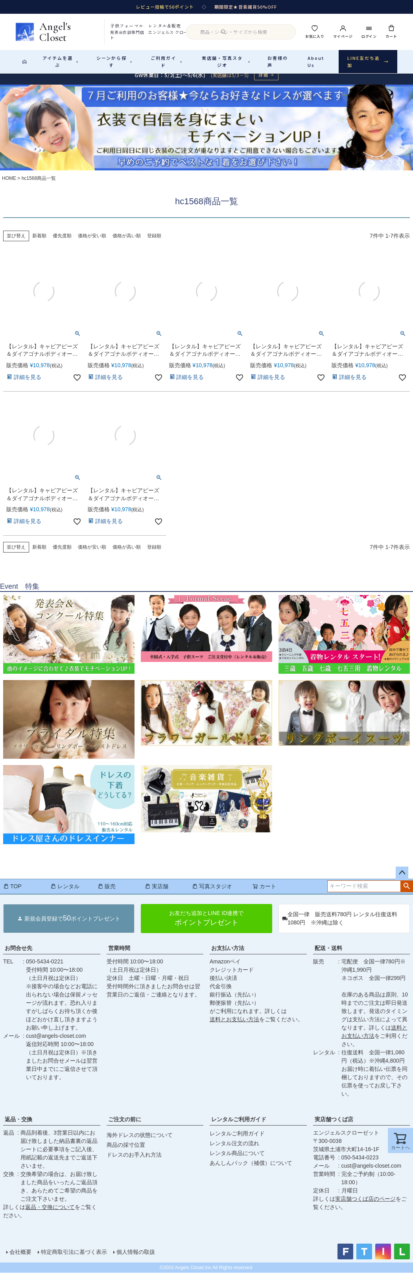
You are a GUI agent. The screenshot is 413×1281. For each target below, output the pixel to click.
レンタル (64, 894)
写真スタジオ (212, 894)
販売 (107, 894)
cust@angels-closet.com (56, 1044)
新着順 (39, 244)
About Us (316, 61)
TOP (12, 894)
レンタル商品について (237, 1161)
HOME (9, 186)
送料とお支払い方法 (234, 1027)
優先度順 (62, 244)
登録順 (154, 244)
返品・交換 (18, 1127)
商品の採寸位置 (126, 1153)
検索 (406, 894)
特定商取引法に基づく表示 (74, 1260)
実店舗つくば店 (334, 1127)
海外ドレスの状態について (140, 1143)
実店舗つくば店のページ (365, 1207)
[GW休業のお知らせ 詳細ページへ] (206, 83)
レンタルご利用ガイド (238, 1127)
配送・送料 (328, 956)
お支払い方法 (227, 956)
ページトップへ (402, 881)
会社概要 (20, 1260)
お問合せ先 (18, 956)
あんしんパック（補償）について (251, 1171)
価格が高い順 (126, 244)
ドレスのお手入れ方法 (134, 1163)
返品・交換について (50, 1215)
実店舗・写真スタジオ (226, 61)
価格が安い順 (92, 244)
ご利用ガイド (167, 61)
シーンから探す (114, 61)
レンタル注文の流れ (234, 1151)
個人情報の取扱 (135, 1260)
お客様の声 (277, 61)
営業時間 (119, 956)
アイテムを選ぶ (60, 61)
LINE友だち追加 (368, 61)
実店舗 (156, 894)
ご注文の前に (124, 1127)
